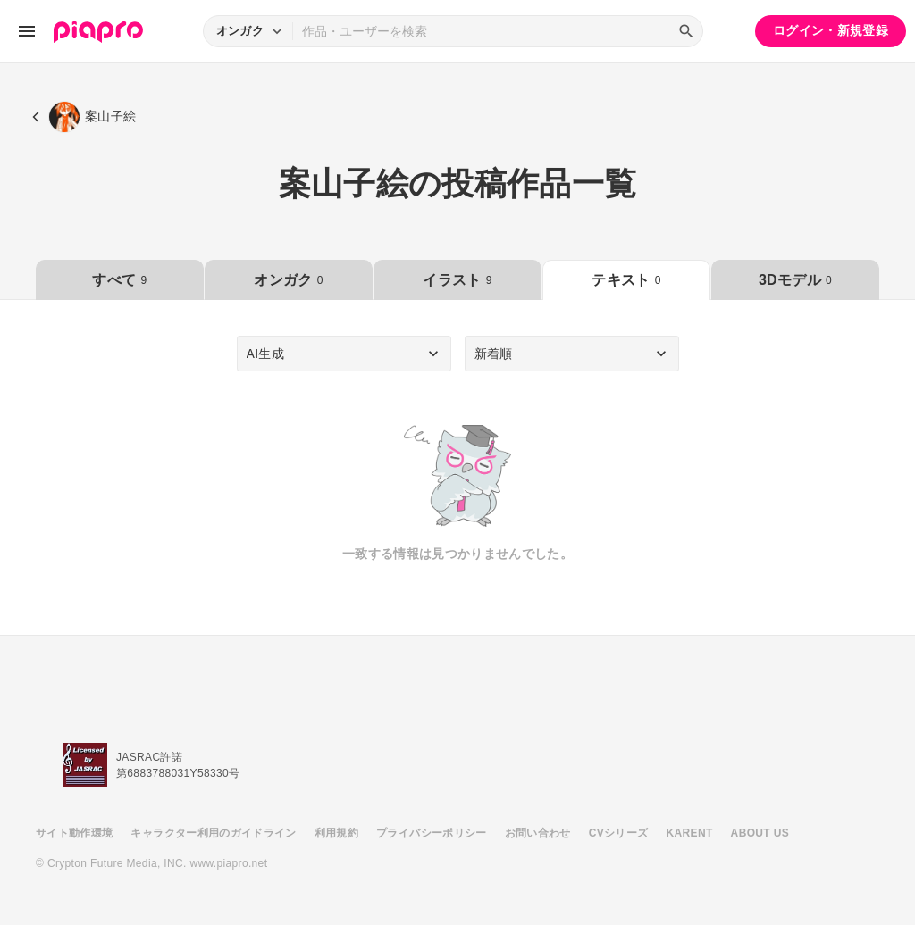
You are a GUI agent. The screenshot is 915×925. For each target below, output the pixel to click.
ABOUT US (760, 833)
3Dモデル (795, 280)
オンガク (288, 280)
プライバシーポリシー (431, 833)
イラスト (457, 280)
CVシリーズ (619, 833)
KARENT (690, 833)
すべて (119, 280)
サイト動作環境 (74, 833)
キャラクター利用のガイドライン (213, 833)
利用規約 (336, 833)
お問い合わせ (538, 833)
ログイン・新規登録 (830, 30)
